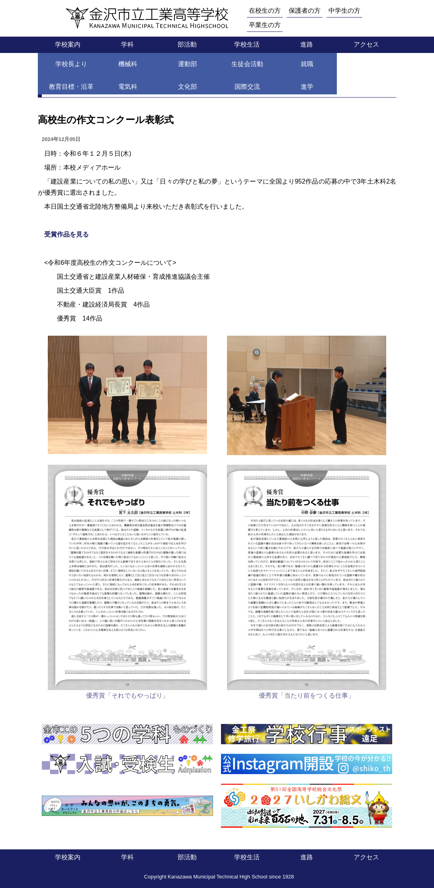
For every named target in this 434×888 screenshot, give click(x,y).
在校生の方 (265, 10)
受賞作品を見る (66, 234)
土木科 (121, 66)
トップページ (57, 66)
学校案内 (67, 44)
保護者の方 (305, 10)
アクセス (366, 44)
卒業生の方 (265, 25)
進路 (306, 44)
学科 (127, 44)
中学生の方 (344, 10)
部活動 (187, 44)
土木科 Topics (162, 66)
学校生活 (247, 44)
